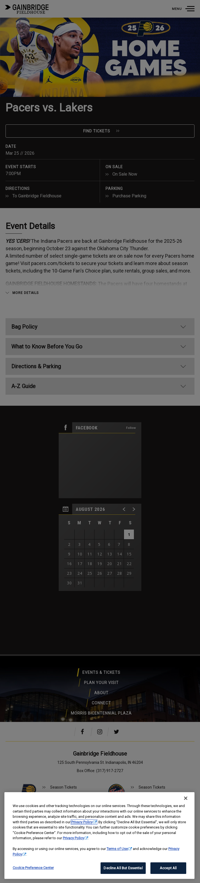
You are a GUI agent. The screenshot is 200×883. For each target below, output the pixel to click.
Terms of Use (117, 849)
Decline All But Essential (123, 868)
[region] (99, 835)
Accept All (168, 868)
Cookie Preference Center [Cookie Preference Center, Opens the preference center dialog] (33, 868)
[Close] (186, 798)
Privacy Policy (82, 822)
